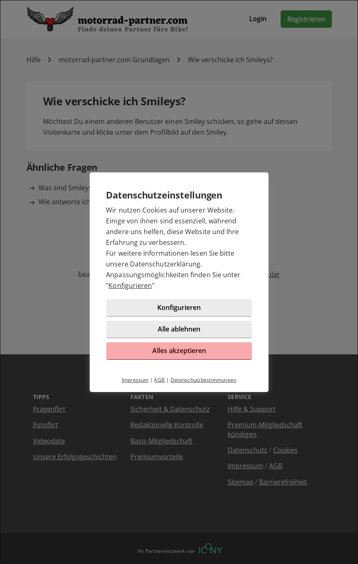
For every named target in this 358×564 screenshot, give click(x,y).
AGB (159, 379)
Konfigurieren (130, 285)
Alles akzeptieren (179, 350)
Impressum (135, 379)
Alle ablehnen (179, 329)
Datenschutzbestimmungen (204, 379)
